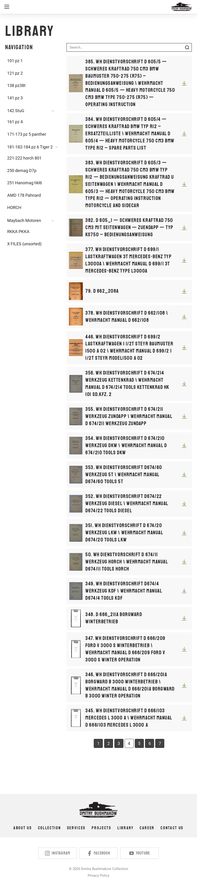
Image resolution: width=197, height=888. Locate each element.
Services (76, 827)
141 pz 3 (15, 98)
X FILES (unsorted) (24, 244)
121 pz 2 (15, 73)
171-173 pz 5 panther (26, 134)
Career (147, 827)
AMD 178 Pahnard (24, 195)
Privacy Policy (98, 875)
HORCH (14, 207)
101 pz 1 (15, 60)
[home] (181, 6)
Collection (49, 827)
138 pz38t (16, 85)
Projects (101, 827)
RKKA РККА (18, 231)
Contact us (172, 827)
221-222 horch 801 (24, 158)
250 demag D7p (21, 170)
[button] (86, 7)
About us (22, 827)
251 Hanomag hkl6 (24, 183)
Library (125, 827)
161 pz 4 (15, 122)
